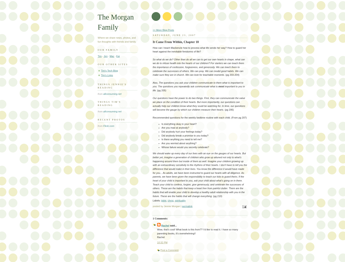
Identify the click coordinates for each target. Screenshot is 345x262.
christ (170, 200)
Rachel (165, 225)
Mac (112, 56)
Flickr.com (108, 126)
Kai (118, 56)
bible (163, 200)
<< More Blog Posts (163, 30)
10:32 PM (162, 242)
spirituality (180, 200)
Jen (106, 56)
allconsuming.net (112, 94)
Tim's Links (107, 75)
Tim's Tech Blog (109, 70)
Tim (100, 56)
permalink (187, 206)
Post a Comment (169, 250)
